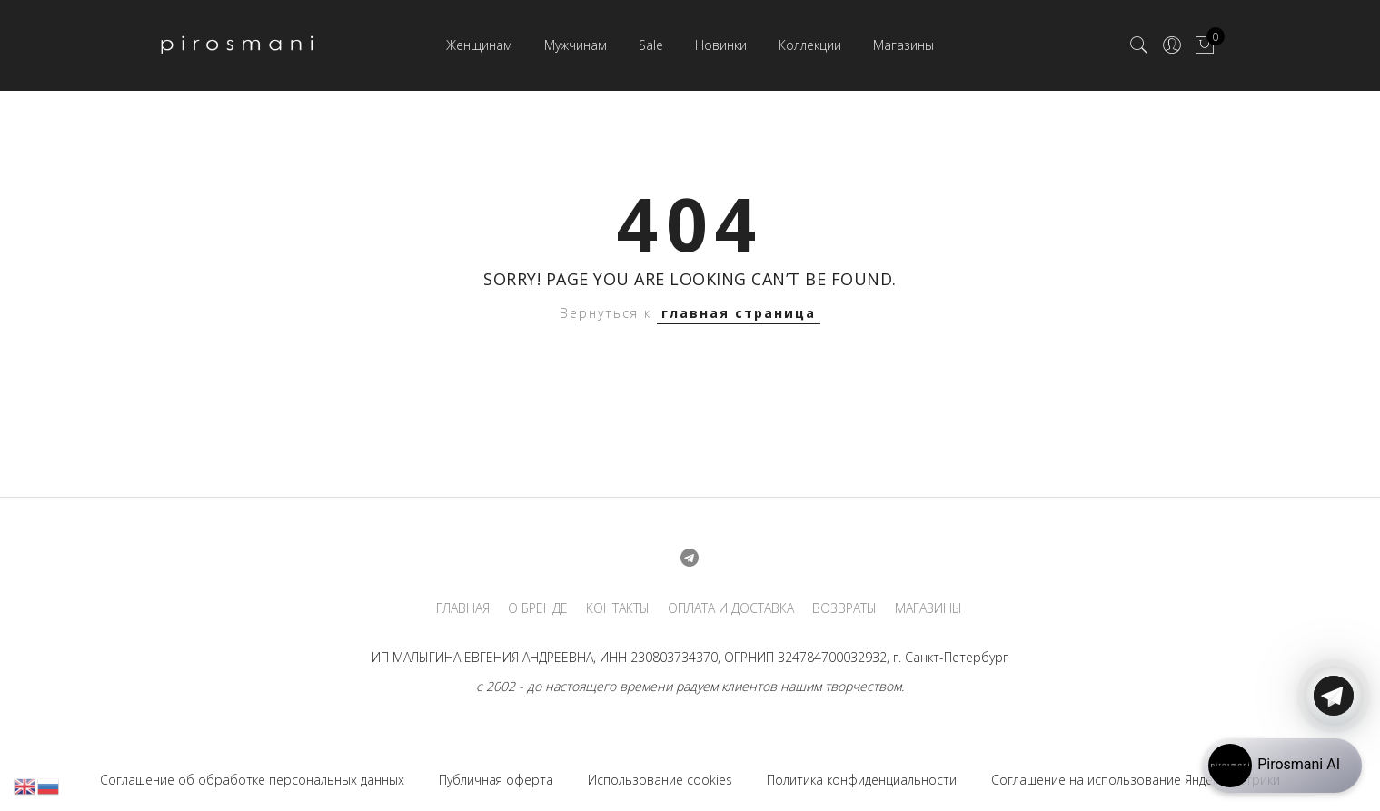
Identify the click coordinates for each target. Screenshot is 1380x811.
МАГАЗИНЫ (928, 608)
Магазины (903, 45)
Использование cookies (660, 779)
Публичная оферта (496, 779)
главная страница (738, 312)
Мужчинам (575, 45)
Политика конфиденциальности (862, 779)
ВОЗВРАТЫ (844, 608)
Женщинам (479, 45)
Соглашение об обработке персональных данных (252, 779)
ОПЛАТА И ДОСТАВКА (731, 608)
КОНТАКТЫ (618, 608)
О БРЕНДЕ (538, 608)
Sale (651, 45)
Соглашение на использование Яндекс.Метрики (1135, 779)
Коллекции (810, 45)
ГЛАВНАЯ (463, 608)
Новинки (721, 45)
